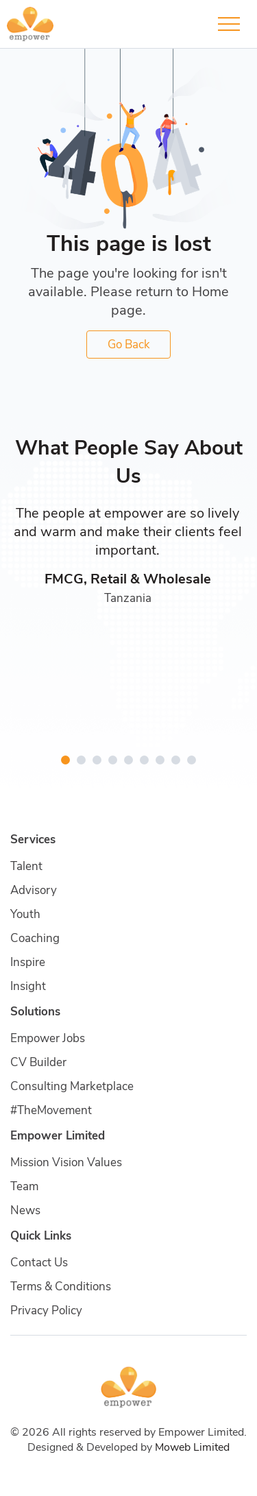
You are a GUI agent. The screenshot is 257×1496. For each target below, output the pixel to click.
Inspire (27, 962)
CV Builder (38, 1062)
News (25, 1210)
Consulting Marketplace (72, 1086)
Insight (28, 986)
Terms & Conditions (60, 1286)
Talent (26, 866)
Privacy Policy (46, 1310)
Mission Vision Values (66, 1162)
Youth (25, 914)
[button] (65, 760)
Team (24, 1186)
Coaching (35, 938)
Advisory (33, 890)
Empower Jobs (47, 1038)
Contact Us (39, 1262)
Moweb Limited (192, 1447)
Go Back (129, 344)
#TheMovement (51, 1110)
